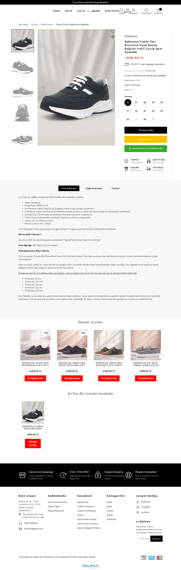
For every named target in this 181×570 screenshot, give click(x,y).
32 (136, 111)
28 (144, 102)
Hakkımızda (82, 502)
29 (153, 102)
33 (145, 111)
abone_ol (156, 539)
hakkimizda (57, 496)
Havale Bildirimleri (56, 511)
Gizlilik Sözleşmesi (85, 506)
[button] (56, 10)
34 (153, 111)
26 (128, 102)
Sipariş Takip (53, 506)
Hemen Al (146, 139)
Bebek (110, 515)
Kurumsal (84, 496)
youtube (142, 512)
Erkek (109, 502)
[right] (163, 357)
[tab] (68, 188)
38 (144, 119)
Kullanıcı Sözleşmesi (86, 511)
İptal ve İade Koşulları (87, 519)
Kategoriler (116, 496)
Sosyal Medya (147, 496)
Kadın (109, 506)
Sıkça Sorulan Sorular (57, 502)
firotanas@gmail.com (31, 529)
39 (153, 119)
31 (128, 111)
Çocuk (110, 511)
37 (136, 119)
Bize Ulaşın (27, 496)
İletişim (80, 515)
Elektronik (111, 519)
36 (128, 119)
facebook (143, 502)
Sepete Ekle (145, 130)
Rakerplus (130, 36)
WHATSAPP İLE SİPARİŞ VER (145, 148)
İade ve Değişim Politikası (89, 528)
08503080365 (28, 523)
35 (161, 111)
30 (161, 102)
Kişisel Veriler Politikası (87, 524)
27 (136, 102)
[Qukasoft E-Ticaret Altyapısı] (90, 567)
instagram (143, 507)
